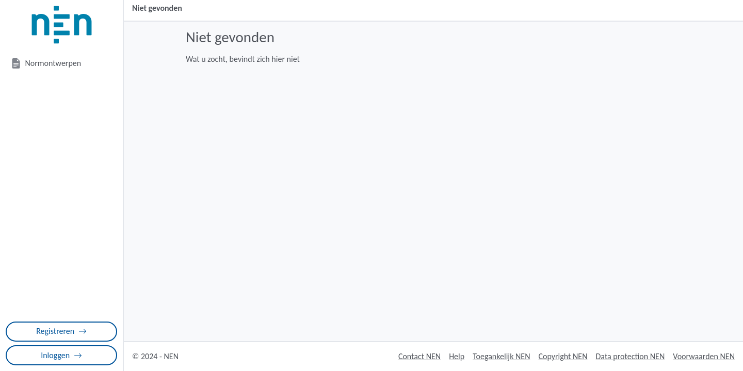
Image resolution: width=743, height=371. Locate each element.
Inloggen (61, 355)
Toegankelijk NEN (501, 356)
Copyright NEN (562, 356)
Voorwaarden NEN (704, 356)
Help (456, 356)
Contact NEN (419, 356)
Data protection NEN (630, 356)
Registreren (61, 331)
